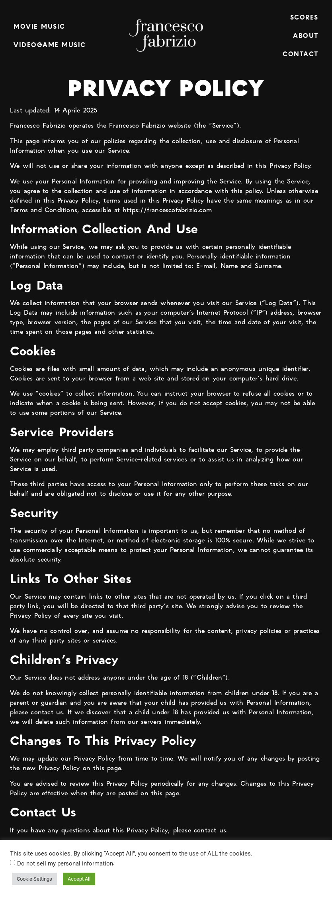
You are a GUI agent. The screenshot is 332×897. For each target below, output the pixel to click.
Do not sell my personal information (65, 864)
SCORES (304, 17)
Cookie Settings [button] (34, 879)
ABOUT (305, 35)
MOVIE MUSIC (39, 26)
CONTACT (300, 53)
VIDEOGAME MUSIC (50, 44)
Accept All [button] (79, 879)
